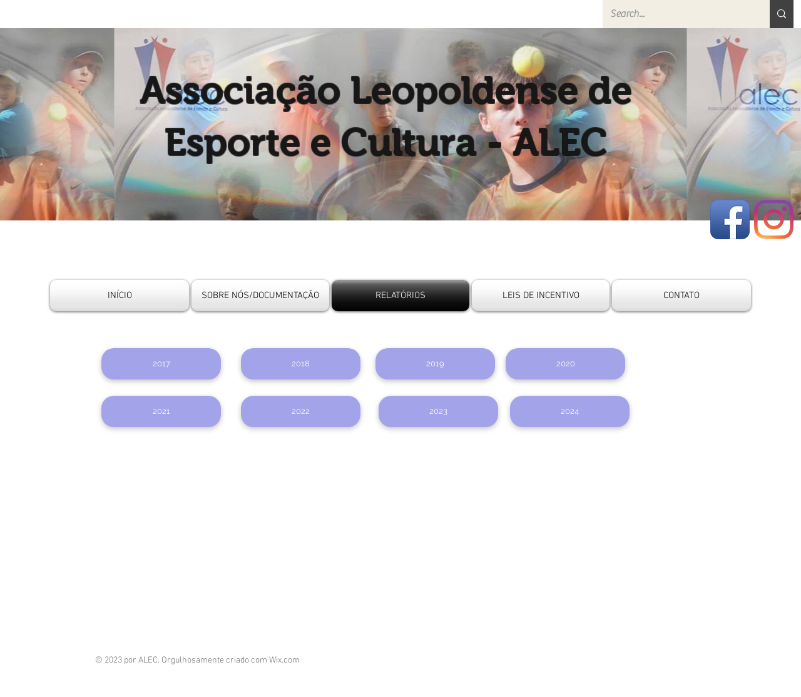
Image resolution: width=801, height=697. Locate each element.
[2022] (300, 411)
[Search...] (676, 14)
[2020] (565, 363)
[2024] (570, 411)
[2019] (435, 363)
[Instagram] (773, 219)
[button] (161, 363)
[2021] (161, 411)
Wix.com (284, 660)
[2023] (438, 411)
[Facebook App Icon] (730, 219)
